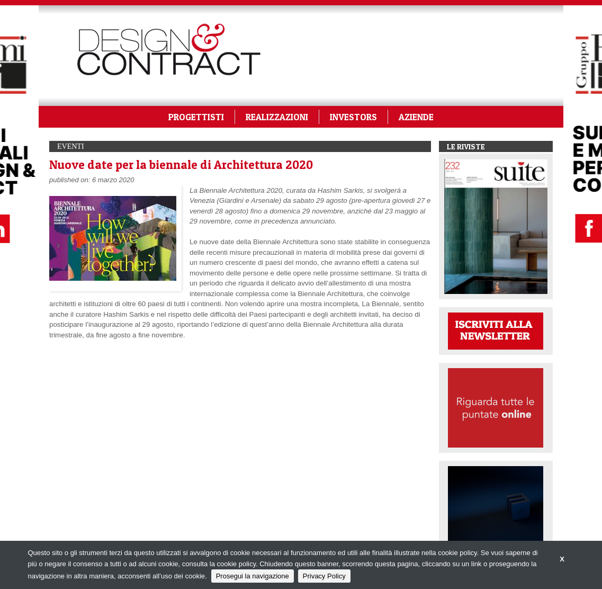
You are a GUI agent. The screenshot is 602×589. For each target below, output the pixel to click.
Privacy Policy (324, 576)
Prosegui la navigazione (252, 576)
